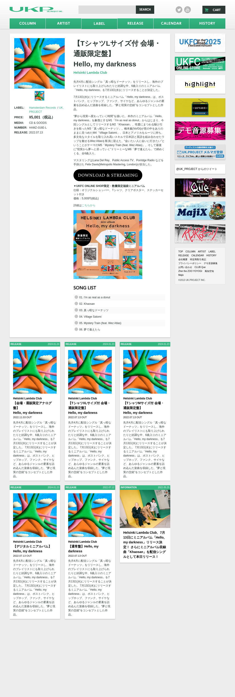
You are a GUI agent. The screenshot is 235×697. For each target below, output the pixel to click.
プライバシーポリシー (189, 263)
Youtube (187, 9)
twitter (179, 9)
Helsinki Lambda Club (90, 72)
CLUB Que (200, 267)
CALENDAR (197, 255)
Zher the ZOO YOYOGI (190, 271)
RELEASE (183, 255)
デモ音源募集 (211, 263)
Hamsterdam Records (42, 107)
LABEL (211, 251)
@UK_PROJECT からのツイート (196, 169)
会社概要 (182, 259)
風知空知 (209, 271)
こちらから (88, 205)
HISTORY (211, 255)
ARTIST (202, 251)
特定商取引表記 (198, 259)
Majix (181, 275)
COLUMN (190, 251)
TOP (180, 251)
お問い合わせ (185, 267)
